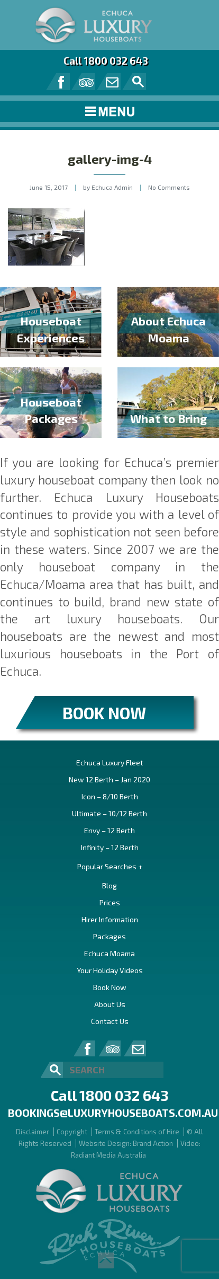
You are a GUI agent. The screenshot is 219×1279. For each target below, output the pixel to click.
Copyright (72, 1131)
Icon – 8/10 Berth (109, 796)
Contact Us (110, 1021)
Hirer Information (109, 919)
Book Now (109, 987)
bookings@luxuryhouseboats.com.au (113, 1112)
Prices (109, 902)
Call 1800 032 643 (105, 61)
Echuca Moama (109, 953)
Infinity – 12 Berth (110, 847)
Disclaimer (32, 1131)
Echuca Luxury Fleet (109, 762)
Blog (109, 885)
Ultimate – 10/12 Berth (109, 813)
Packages (109, 936)
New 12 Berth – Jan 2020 (109, 779)
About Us (109, 1004)
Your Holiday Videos (110, 970)
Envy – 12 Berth (109, 830)
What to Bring (168, 418)
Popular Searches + (109, 866)
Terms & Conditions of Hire (137, 1131)
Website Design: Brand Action (126, 1143)
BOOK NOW (104, 712)
